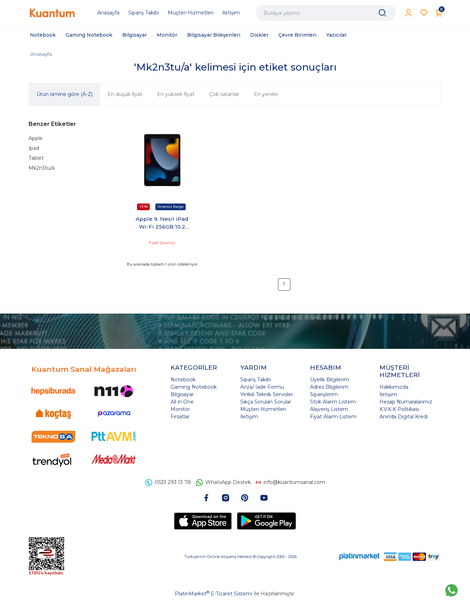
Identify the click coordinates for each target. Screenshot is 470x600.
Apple (36, 138)
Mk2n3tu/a (42, 168)
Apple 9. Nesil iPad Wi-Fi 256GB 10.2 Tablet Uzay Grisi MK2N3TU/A (162, 223)
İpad (34, 148)
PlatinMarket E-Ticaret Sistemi (213, 593)
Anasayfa (41, 54)
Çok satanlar (224, 94)
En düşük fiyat (124, 94)
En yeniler (266, 94)
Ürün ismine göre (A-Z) (65, 94)
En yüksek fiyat (175, 94)
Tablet (36, 158)
